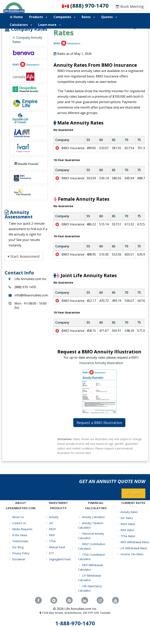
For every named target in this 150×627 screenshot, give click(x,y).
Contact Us (19, 523)
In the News (19, 535)
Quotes (109, 17)
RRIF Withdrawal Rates (135, 542)
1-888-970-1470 (75, 623)
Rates (88, 17)
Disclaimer (18, 559)
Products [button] (38, 17)
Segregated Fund (60, 559)
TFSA (52, 541)
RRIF (52, 535)
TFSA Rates (128, 536)
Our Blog (17, 547)
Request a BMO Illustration (99, 422)
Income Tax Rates (132, 554)
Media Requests (22, 529)
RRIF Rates (127, 530)
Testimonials (20, 541)
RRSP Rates (128, 524)
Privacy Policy (20, 553)
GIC (51, 523)
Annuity (53, 517)
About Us (18, 517)
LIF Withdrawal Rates (134, 548)
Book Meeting (130, 6)
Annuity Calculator (93, 517)
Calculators (21, 25)
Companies (64, 17)
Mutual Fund (57, 547)
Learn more (49, 25)
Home (16, 17)
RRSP (52, 529)
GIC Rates (127, 518)
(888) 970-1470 (89, 5)
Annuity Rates (129, 512)
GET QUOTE (133, 493)
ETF (51, 553)
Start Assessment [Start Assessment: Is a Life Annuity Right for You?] (24, 256)
